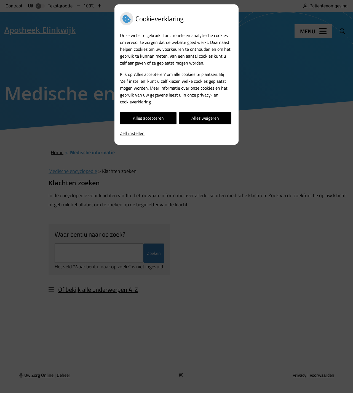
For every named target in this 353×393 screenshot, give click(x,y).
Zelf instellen (132, 133)
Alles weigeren (205, 118)
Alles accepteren (148, 118)
